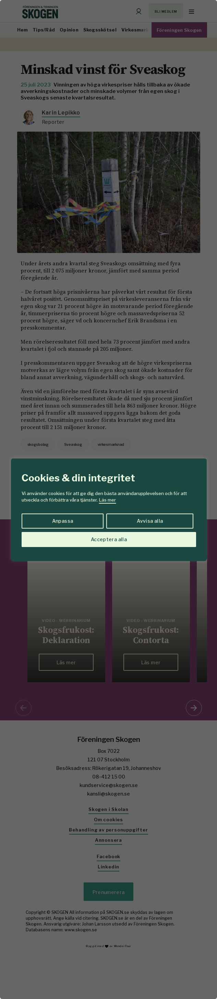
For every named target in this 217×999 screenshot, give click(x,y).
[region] (108, 499)
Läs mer (107, 500)
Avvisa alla (150, 521)
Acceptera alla (109, 539)
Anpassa (62, 521)
